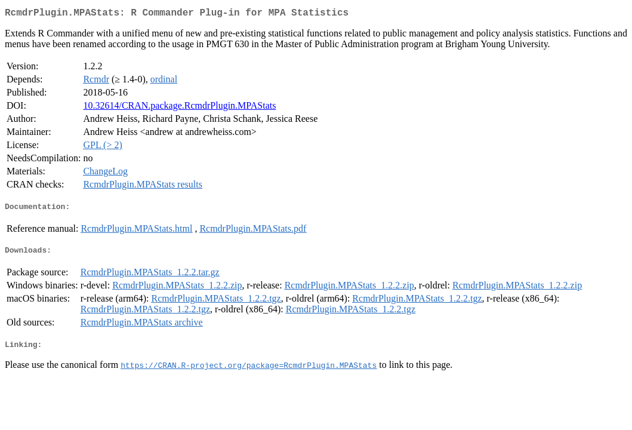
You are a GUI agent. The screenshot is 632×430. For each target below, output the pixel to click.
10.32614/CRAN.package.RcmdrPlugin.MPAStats (179, 108)
